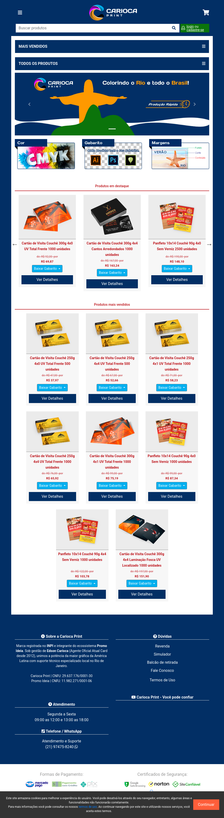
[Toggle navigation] (20, 12)
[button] (29, 104)
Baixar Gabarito (46, 268)
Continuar (206, 804)
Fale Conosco (162, 670)
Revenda (162, 646)
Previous (13, 243)
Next (208, 243)
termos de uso (88, 806)
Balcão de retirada (162, 662)
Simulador (162, 654)
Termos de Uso (162, 680)
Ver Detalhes (47, 279)
